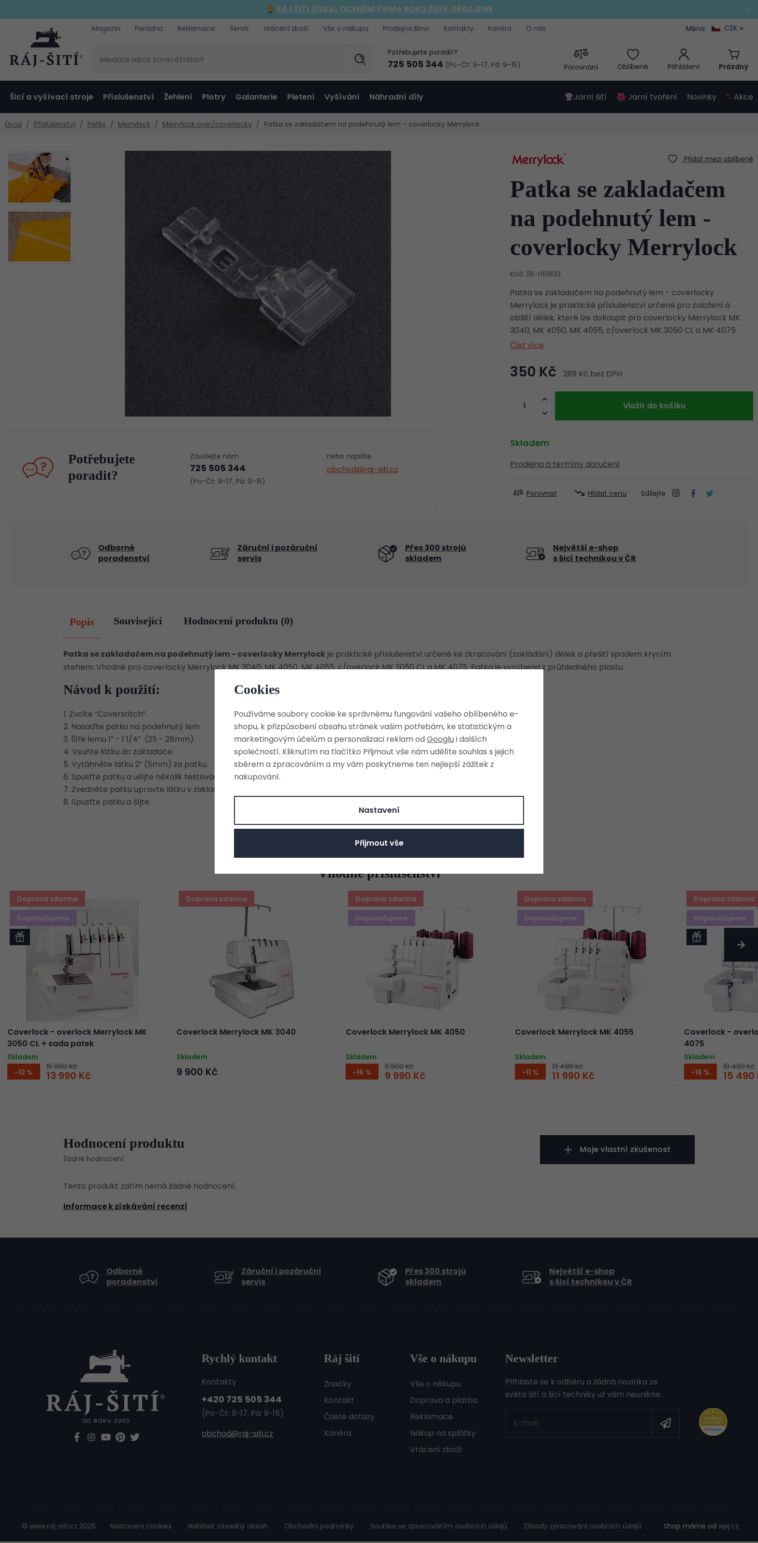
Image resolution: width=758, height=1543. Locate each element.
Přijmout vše (379, 843)
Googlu (440, 739)
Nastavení (379, 810)
